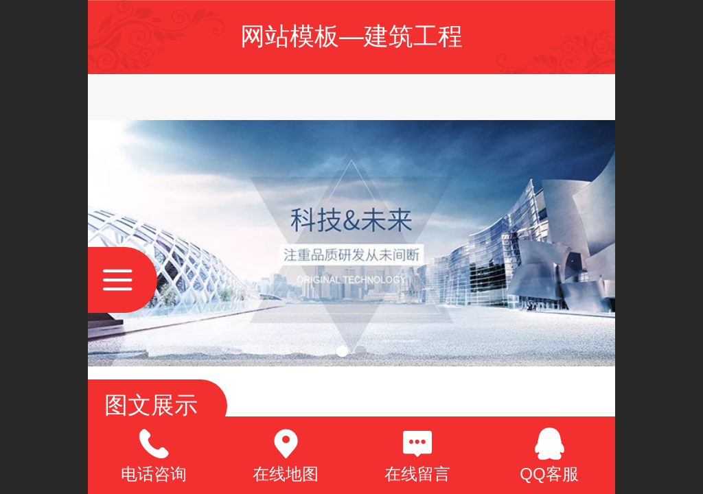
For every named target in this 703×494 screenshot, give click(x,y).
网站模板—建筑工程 (351, 36)
